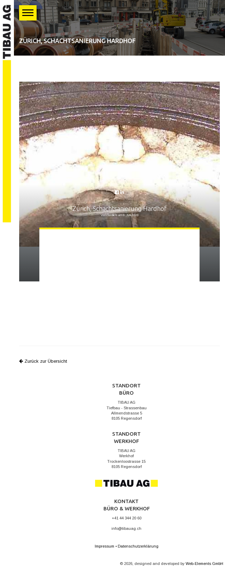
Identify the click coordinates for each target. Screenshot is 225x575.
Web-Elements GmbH (204, 563)
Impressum (104, 546)
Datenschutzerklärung (138, 546)
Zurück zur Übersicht (43, 361)
